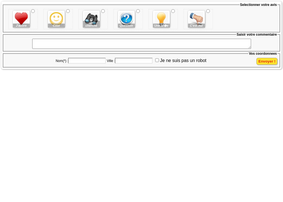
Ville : (111, 63)
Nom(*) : (62, 63)
